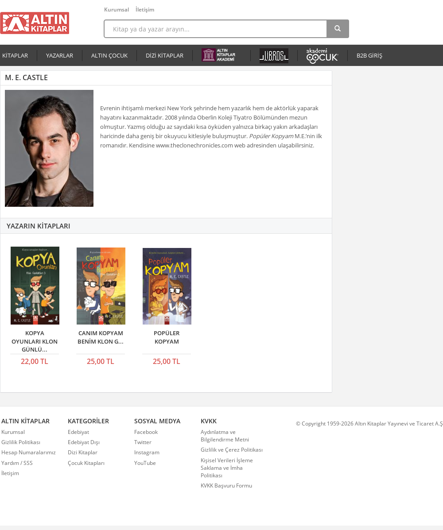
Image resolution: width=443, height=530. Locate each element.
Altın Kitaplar (34, 23)
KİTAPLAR (15, 55)
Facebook (146, 432)
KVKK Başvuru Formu (226, 485)
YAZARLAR (59, 55)
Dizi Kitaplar (82, 452)
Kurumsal (116, 9)
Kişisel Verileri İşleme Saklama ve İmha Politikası (227, 467)
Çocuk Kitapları (86, 463)
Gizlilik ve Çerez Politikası (232, 449)
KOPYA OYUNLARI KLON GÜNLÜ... (35, 341)
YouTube (145, 463)
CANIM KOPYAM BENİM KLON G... (101, 337)
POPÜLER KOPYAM (166, 337)
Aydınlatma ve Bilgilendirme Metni (225, 435)
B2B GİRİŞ (369, 55)
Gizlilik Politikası (20, 442)
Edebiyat (78, 432)
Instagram (146, 452)
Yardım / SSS (17, 463)
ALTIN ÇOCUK (109, 55)
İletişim (145, 9)
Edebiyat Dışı (84, 442)
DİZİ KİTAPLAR (164, 55)
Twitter (143, 442)
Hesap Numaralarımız (28, 452)
